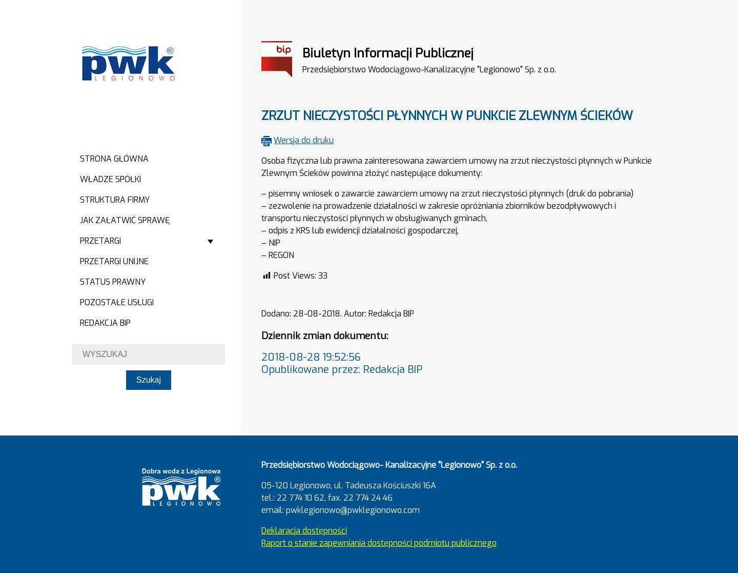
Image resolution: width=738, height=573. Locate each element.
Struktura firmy (115, 199)
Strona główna (114, 158)
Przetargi (100, 240)
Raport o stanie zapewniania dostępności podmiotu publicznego (379, 543)
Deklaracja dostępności (304, 530)
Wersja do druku (304, 140)
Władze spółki (110, 179)
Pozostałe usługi (117, 302)
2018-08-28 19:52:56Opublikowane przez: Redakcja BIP (341, 363)
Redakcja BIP (105, 323)
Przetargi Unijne (114, 261)
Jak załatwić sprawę (125, 220)
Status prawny (113, 281)
